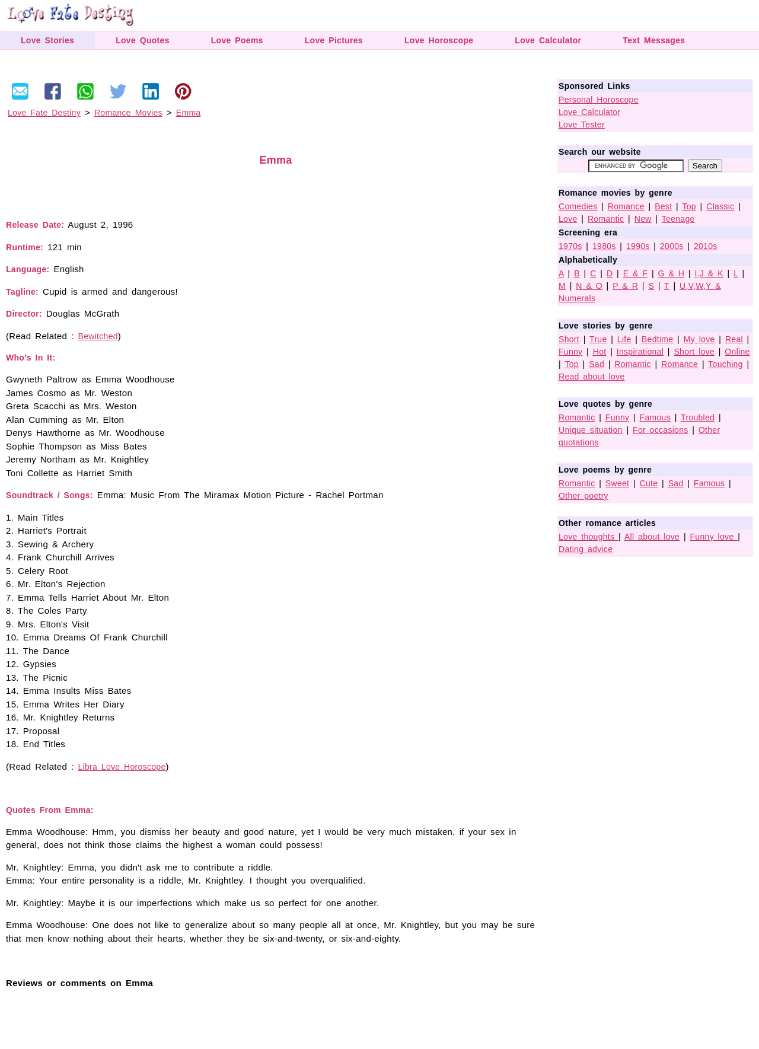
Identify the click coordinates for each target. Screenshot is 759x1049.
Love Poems (237, 40)
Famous (655, 417)
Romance (626, 206)
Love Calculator (548, 40)
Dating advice (586, 549)
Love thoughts (588, 536)
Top (689, 206)
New (643, 219)
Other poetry (583, 495)
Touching (725, 364)
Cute (649, 483)
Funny (570, 351)
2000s (672, 246)
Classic (720, 206)
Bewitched (98, 336)
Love (568, 219)
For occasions (660, 430)
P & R (625, 286)
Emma (188, 112)
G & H (671, 273)
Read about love (591, 376)
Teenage (678, 219)
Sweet (617, 483)
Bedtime (657, 339)
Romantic (606, 219)
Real (734, 339)
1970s (570, 246)
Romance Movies (128, 112)
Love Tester (582, 124)
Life (624, 339)
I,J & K (708, 273)
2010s (705, 246)
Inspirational (640, 351)
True (598, 339)
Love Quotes (143, 40)
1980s (604, 246)
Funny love (714, 536)
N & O (589, 286)
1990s (638, 246)
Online (737, 351)
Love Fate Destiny (44, 112)
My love (699, 339)
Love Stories (47, 40)
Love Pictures (334, 40)
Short (569, 339)
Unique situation (591, 430)
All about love (652, 536)
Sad (596, 364)
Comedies (578, 206)
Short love (694, 351)
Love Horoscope (438, 40)
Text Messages (654, 40)
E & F (635, 273)
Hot (600, 351)
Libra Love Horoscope (122, 766)
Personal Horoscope (599, 99)
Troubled (698, 417)
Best (663, 206)
